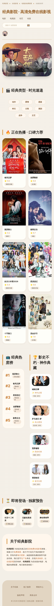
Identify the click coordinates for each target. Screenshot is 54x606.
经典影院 (5, 3)
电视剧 (12, 18)
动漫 (29, 18)
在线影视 (15, 3)
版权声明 (20, 595)
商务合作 (33, 595)
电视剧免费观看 (27, 3)
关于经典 (14, 587)
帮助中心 (39, 587)
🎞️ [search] (28, 25)
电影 (4, 18)
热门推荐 (27, 587)
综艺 (21, 18)
